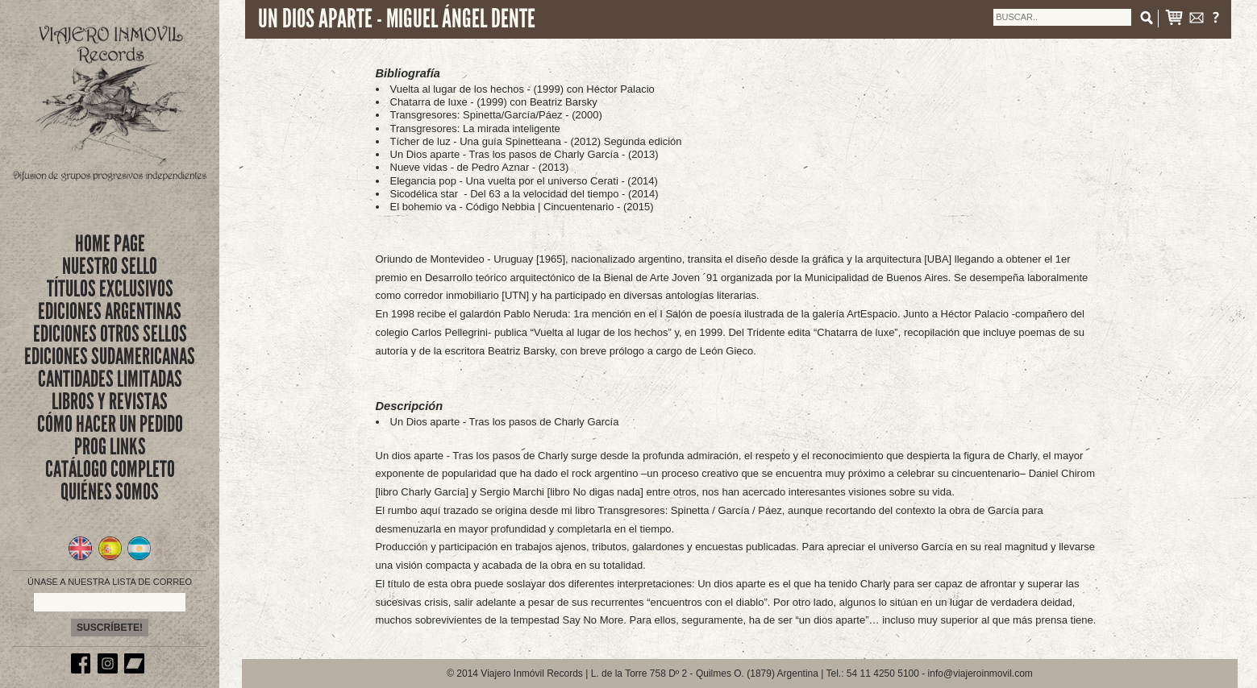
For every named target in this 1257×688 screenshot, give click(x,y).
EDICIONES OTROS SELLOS (110, 334)
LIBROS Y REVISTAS (110, 402)
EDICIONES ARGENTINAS (109, 311)
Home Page (110, 244)
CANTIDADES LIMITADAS (110, 379)
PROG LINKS (110, 447)
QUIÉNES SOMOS (109, 492)
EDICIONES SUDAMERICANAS (109, 356)
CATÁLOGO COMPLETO (110, 469)
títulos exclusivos (110, 289)
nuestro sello (109, 266)
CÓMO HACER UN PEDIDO (110, 424)
